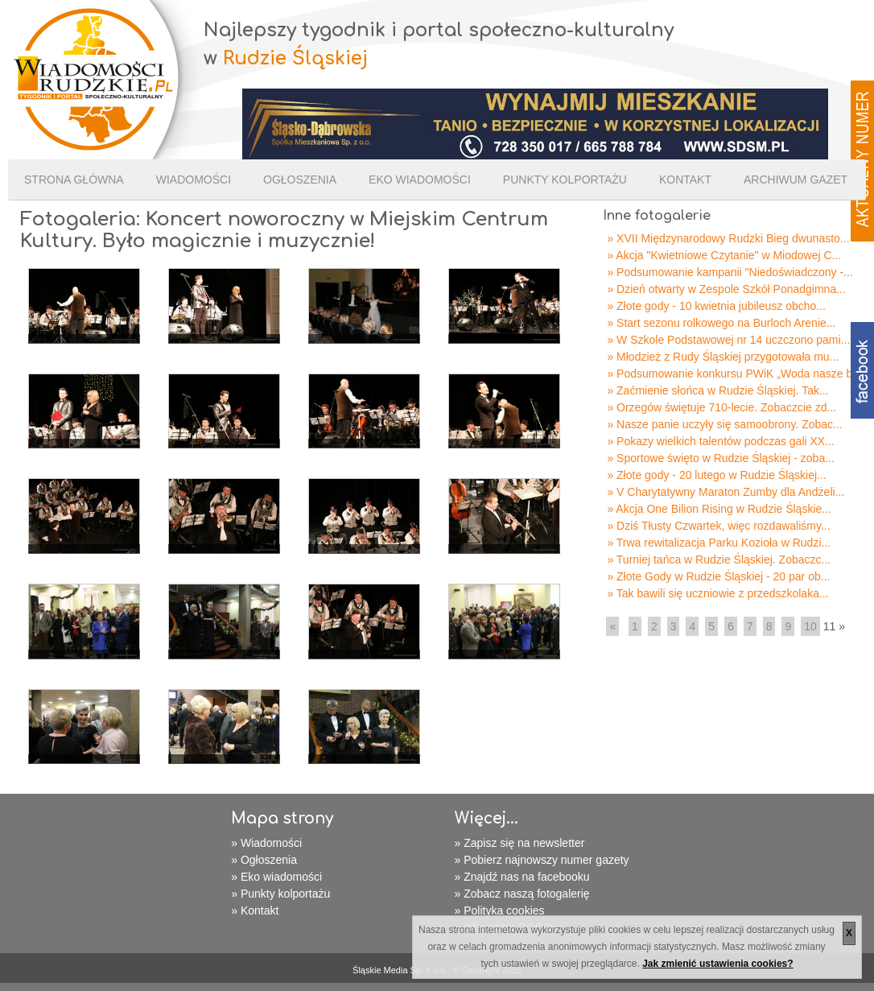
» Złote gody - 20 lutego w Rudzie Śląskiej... (716, 475)
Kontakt (685, 179)
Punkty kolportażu (565, 179)
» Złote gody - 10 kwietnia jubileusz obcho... (716, 305)
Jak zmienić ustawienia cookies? (717, 963)
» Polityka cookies (500, 910)
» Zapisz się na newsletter (520, 842)
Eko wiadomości (420, 179)
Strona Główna (74, 179)
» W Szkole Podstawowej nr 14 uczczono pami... (728, 339)
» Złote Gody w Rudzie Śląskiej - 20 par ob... (718, 576)
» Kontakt (254, 910)
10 (810, 626)
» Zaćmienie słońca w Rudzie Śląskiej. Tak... (717, 390)
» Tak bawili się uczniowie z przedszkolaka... (717, 593)
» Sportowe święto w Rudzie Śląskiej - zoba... (720, 458)
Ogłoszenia (299, 179)
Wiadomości (193, 179)
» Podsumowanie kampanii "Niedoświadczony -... (729, 272)
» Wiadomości (266, 842)
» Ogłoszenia (264, 859)
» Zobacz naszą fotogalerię (522, 893)
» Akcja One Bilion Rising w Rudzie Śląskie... (719, 508)
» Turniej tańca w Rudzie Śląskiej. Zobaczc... (719, 559)
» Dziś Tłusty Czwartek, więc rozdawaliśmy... (718, 525)
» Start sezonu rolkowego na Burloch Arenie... (721, 322)
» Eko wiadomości (276, 876)
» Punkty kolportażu (280, 893)
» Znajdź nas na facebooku (522, 876)
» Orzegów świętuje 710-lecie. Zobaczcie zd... (721, 407)
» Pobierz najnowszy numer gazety (542, 859)
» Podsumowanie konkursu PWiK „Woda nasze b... (734, 373)
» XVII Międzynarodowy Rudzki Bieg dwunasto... (728, 238)
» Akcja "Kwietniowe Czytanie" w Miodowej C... (724, 255)
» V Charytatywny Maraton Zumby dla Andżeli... (725, 491)
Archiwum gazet (795, 179)
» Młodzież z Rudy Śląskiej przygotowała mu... (723, 356)
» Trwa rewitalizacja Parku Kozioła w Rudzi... (719, 542)
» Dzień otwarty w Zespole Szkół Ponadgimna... (726, 289)
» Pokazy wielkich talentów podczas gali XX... (720, 441)
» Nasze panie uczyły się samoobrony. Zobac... (724, 424)
